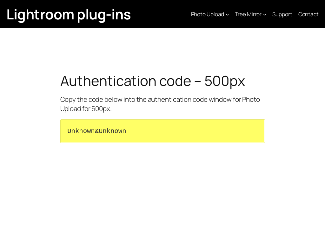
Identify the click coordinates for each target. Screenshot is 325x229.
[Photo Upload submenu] (227, 14)
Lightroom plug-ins (68, 14)
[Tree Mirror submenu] (264, 14)
